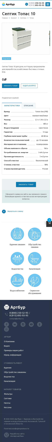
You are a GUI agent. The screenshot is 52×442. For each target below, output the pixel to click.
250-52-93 (36, 3)
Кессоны (7, 407)
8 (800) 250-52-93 (18, 313)
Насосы (7, 403)
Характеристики (12, 105)
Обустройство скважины (15, 372)
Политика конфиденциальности (16, 428)
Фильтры (8, 394)
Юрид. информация (12, 355)
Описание (28, 105)
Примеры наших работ (14, 350)
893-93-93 (36, 5)
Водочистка (9, 377)
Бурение (7, 368)
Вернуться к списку (12, 211)
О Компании (9, 341)
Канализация (9, 381)
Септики (7, 398)
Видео (7, 346)
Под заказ (6, 58)
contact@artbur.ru (16, 319)
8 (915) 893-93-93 (18, 315)
